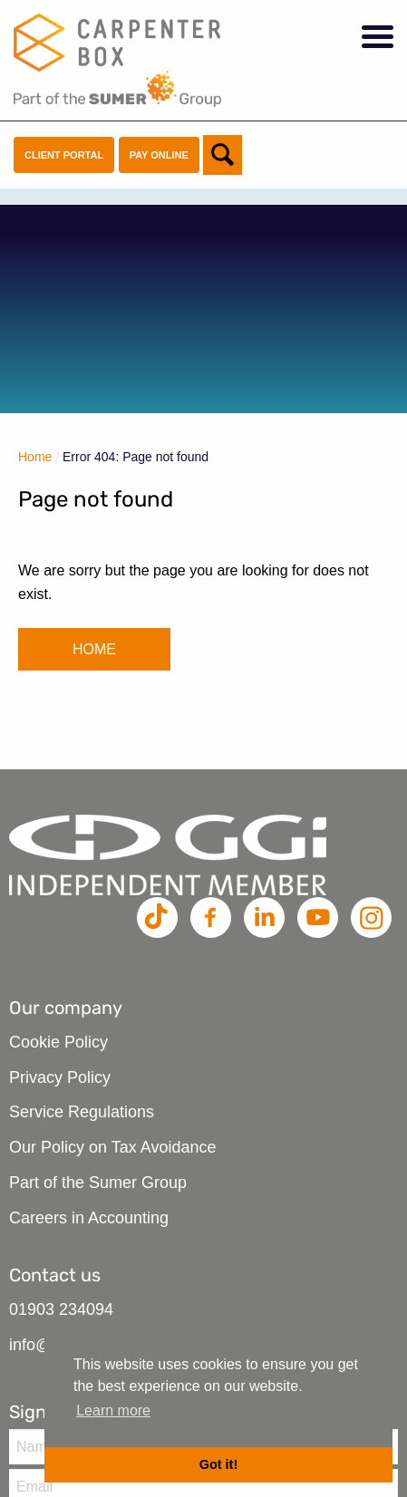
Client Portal (63, 155)
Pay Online (159, 155)
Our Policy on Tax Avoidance (112, 1147)
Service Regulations (81, 1112)
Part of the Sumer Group (98, 1182)
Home (35, 456)
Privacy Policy (60, 1077)
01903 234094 (61, 1309)
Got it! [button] (218, 1464)
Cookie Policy (58, 1042)
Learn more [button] (113, 1410)
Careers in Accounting (89, 1218)
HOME (94, 649)
